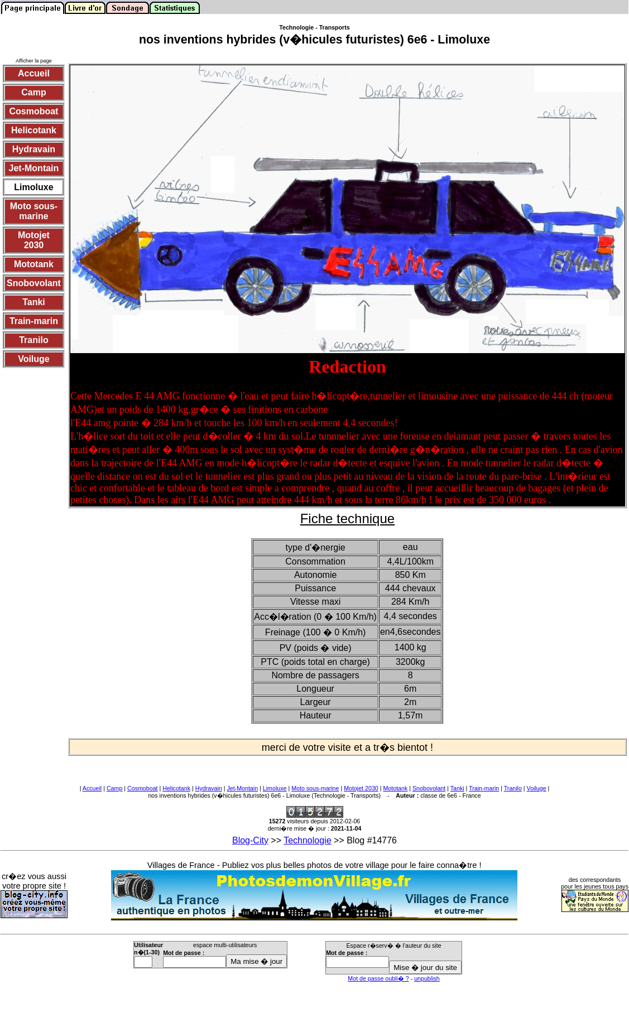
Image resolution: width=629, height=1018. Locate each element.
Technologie (307, 840)
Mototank (395, 788)
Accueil (92, 788)
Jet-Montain (242, 788)
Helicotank (176, 788)
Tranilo (513, 788)
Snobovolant (428, 788)
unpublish (427, 978)
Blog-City (250, 840)
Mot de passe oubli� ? (378, 978)
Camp (114, 788)
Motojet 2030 (361, 788)
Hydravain (208, 788)
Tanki (457, 788)
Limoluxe (275, 788)
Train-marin (484, 788)
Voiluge (536, 788)
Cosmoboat (142, 788)
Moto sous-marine (315, 788)
